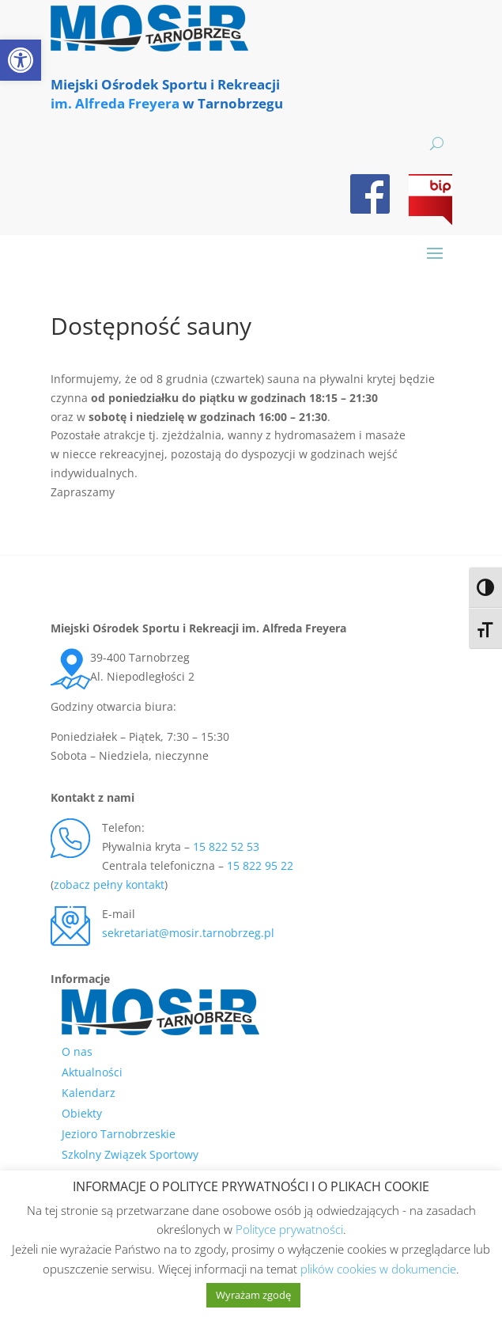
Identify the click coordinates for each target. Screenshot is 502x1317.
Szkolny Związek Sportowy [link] (130, 1154)
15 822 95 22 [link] (260, 865)
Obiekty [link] (82, 1113)
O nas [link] (77, 1051)
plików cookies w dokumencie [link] (378, 1269)
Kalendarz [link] (88, 1092)
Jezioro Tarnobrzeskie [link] (119, 1133)
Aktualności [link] (92, 1072)
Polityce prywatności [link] (289, 1229)
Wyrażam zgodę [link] (253, 1295)
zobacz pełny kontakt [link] (109, 884)
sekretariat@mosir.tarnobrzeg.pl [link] (188, 932)
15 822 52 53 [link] (226, 846)
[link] (20, 60)
